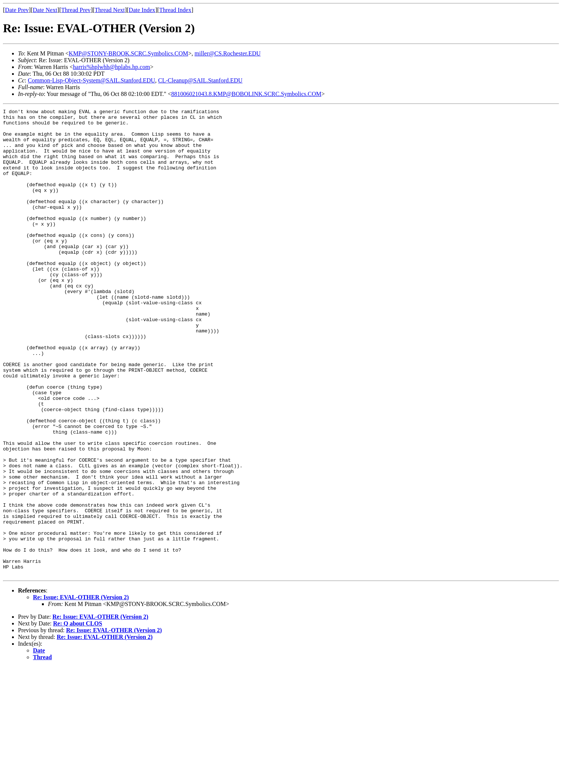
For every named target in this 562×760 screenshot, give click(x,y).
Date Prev (17, 10)
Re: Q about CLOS (77, 717)
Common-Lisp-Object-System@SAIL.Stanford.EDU (91, 80)
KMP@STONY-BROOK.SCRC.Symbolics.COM (128, 53)
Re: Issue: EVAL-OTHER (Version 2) (81, 690)
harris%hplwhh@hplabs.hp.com (111, 67)
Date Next (45, 10)
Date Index (142, 10)
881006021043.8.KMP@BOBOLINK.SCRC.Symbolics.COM (246, 94)
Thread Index (175, 10)
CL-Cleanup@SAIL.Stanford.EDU (200, 80)
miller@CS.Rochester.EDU (228, 53)
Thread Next (110, 10)
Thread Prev (76, 10)
